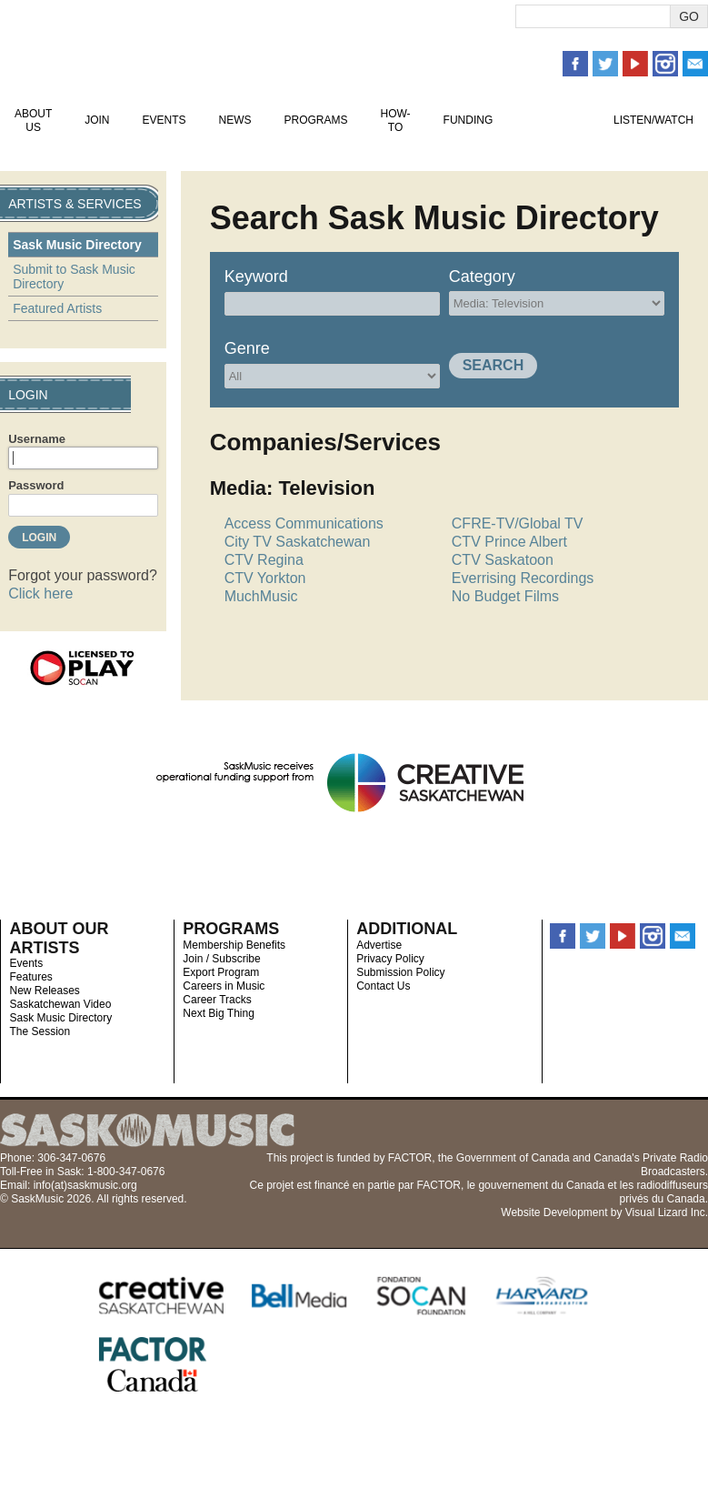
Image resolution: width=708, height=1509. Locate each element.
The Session (39, 1031)
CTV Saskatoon (502, 560)
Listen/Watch (653, 120)
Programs (315, 120)
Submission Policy (400, 972)
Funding (469, 120)
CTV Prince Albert (509, 541)
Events (163, 120)
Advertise (379, 945)
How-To (396, 120)
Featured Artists (57, 308)
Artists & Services (552, 120)
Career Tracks (217, 999)
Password (36, 485)
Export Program (221, 972)
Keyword (256, 276)
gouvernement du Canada (541, 1185)
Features (30, 977)
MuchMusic (261, 596)
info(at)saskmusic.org (85, 1185)
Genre (247, 348)
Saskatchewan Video (60, 1004)
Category (482, 276)
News (234, 120)
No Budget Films (505, 596)
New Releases (44, 990)
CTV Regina (264, 560)
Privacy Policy (390, 958)
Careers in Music (223, 986)
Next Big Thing (218, 1013)
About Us (33, 120)
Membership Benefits (234, 945)
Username (36, 439)
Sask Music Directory (77, 244)
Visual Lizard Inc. (666, 1212)
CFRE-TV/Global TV (517, 523)
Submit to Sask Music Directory (74, 276)
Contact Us (383, 986)
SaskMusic (113, 47)
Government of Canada (513, 1158)
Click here (40, 593)
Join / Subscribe (221, 958)
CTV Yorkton (265, 578)
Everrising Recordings (523, 578)
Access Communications (304, 523)
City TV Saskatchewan (297, 541)
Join (97, 120)
